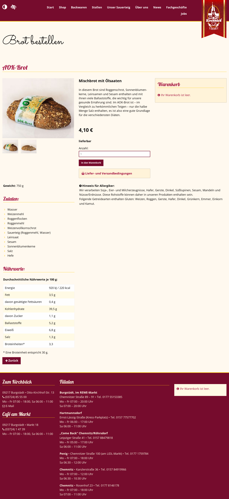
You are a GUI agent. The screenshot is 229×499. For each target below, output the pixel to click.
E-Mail (8, 406)
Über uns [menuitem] (141, 7)
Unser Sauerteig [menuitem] (118, 7)
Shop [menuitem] (62, 7)
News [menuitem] (157, 7)
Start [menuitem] (50, 7)
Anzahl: (83, 148)
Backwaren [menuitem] (79, 7)
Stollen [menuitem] (97, 7)
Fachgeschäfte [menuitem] (176, 7)
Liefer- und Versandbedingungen (106, 173)
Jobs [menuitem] (184, 14)
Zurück (13, 360)
